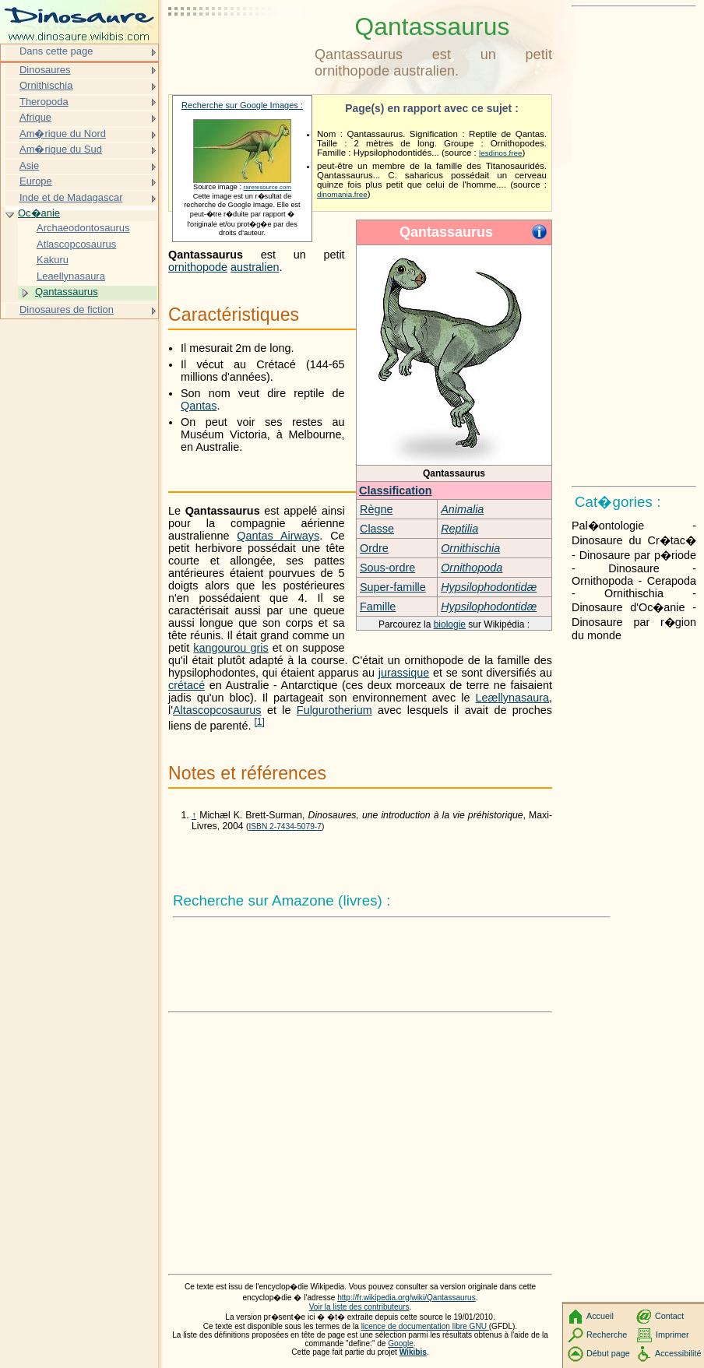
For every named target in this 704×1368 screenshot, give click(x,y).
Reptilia (459, 528)
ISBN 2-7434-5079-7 (284, 826)
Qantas (198, 405)
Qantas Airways (278, 535)
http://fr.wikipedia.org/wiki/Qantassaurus (406, 1297)
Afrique (35, 117)
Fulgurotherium (334, 710)
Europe (35, 181)
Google (401, 1343)
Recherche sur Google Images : (242, 105)
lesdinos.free (500, 153)
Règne (376, 509)
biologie (450, 624)
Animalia (462, 509)
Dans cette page (56, 51)
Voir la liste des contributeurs (359, 1307)
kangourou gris (230, 648)
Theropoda (44, 101)
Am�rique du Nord (62, 133)
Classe (377, 528)
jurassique (404, 672)
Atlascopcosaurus (76, 244)
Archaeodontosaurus (83, 228)
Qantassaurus (66, 291)
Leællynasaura (512, 697)
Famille (378, 606)
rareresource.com (267, 187)
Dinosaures (45, 70)
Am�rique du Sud (60, 149)
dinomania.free (342, 194)
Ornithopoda (471, 567)
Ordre (374, 548)
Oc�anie (39, 213)
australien (255, 267)
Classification (395, 490)
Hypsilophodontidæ (489, 587)
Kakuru (53, 260)
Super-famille (393, 587)
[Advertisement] (238, 51)
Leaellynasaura (71, 276)
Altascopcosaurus (217, 710)
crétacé (186, 685)
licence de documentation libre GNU (425, 1326)
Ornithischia (470, 548)
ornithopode (197, 267)
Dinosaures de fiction (66, 309)
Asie (29, 165)
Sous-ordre (387, 567)
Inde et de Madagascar (71, 197)
